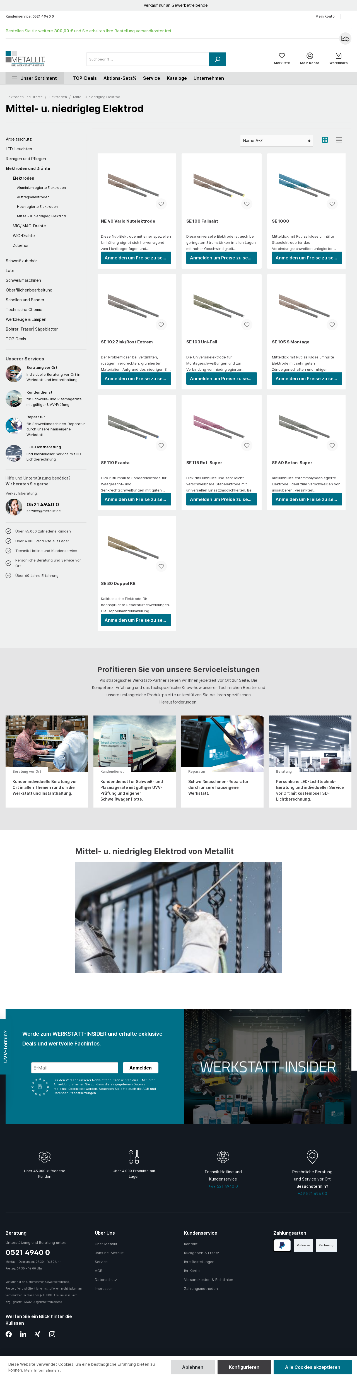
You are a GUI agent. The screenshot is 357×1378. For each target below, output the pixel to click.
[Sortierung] (276, 144)
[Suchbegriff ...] (147, 60)
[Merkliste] (282, 60)
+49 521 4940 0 (223, 1186)
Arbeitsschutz (19, 141)
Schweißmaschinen (23, 282)
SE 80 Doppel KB (118, 586)
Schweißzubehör (21, 263)
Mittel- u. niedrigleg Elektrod (41, 218)
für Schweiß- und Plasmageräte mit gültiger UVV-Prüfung (56, 400)
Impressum (104, 1288)
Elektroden (23, 180)
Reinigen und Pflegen (26, 161)
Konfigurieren (244, 1367)
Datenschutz (106, 1279)
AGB (98, 1270)
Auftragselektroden (33, 199)
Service (151, 80)
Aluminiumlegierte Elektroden (41, 190)
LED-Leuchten (19, 151)
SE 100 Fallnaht (202, 223)
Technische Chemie (24, 312)
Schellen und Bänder (25, 302)
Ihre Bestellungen (199, 1261)
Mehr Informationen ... (44, 1370)
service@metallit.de (43, 513)
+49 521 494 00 (312, 1193)
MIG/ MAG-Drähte (29, 228)
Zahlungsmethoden (201, 1288)
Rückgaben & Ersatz (201, 1253)
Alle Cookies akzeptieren (312, 1367)
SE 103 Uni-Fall (201, 344)
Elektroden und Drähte (28, 170)
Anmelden (140, 1068)
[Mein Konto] (309, 60)
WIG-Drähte (24, 238)
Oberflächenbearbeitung (29, 292)
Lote (10, 273)
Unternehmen (209, 80)
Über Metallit (106, 1244)
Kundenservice (200, 1233)
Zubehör (21, 247)
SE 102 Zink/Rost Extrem (127, 344)
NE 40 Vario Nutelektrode (128, 223)
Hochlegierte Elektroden (37, 209)
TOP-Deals (16, 341)
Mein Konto (325, 16)
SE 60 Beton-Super (292, 465)
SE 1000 (280, 223)
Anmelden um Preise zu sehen (138, 260)
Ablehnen (192, 1367)
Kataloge (177, 80)
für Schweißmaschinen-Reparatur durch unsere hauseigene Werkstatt (56, 428)
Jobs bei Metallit (109, 1253)
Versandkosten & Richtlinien (208, 1279)
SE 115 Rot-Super (204, 465)
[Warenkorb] (338, 60)
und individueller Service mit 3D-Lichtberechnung (56, 455)
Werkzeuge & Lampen (26, 321)
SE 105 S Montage (291, 344)
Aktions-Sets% (119, 80)
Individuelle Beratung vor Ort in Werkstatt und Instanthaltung (56, 375)
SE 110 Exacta (115, 465)
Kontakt (190, 1244)
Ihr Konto (192, 1270)
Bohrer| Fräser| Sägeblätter (32, 331)
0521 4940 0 (43, 16)
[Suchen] (217, 60)
